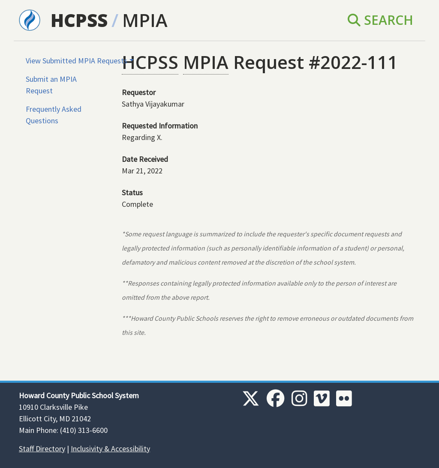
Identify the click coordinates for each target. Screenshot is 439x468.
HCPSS (79, 20)
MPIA (145, 20)
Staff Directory (42, 448)
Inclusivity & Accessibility (110, 448)
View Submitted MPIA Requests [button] (76, 61)
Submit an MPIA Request (51, 84)
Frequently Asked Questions (53, 114)
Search (380, 20)
